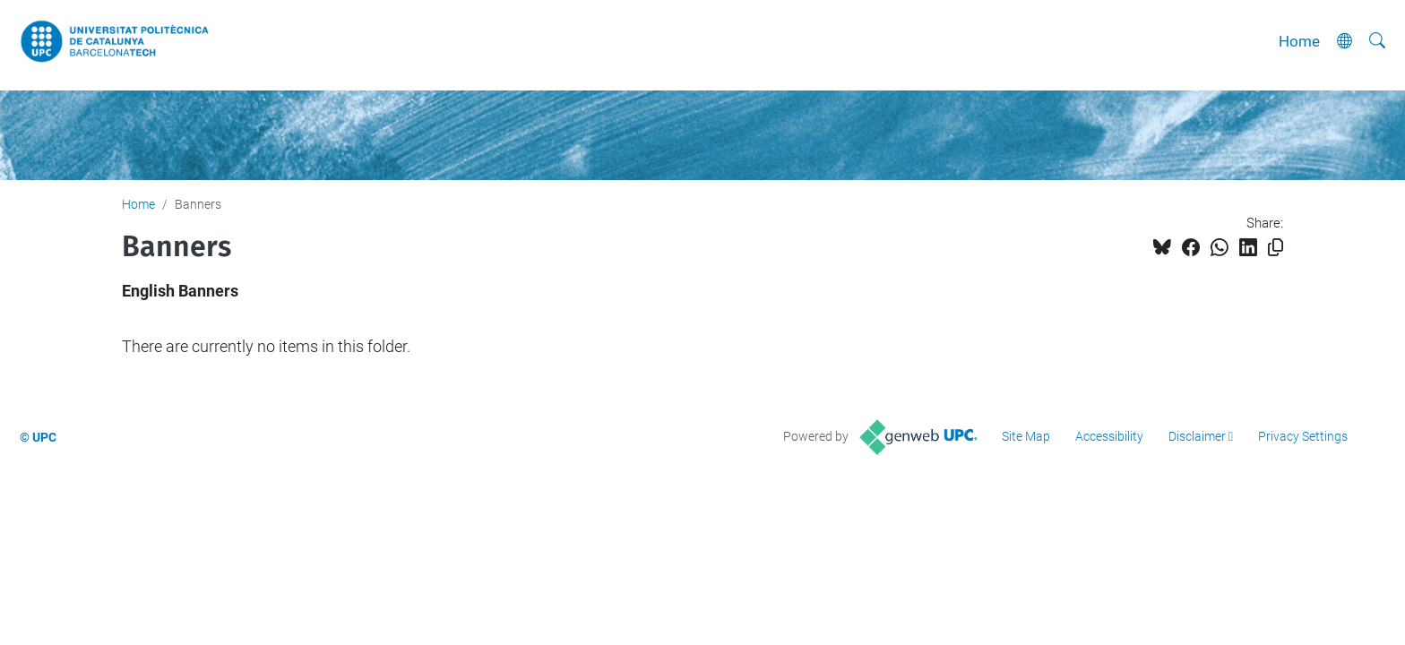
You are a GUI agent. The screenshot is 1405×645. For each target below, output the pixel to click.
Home (1299, 41)
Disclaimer (1197, 436)
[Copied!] (1275, 247)
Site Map (1026, 436)
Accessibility (1109, 436)
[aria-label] (1377, 41)
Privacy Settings (1303, 436)
